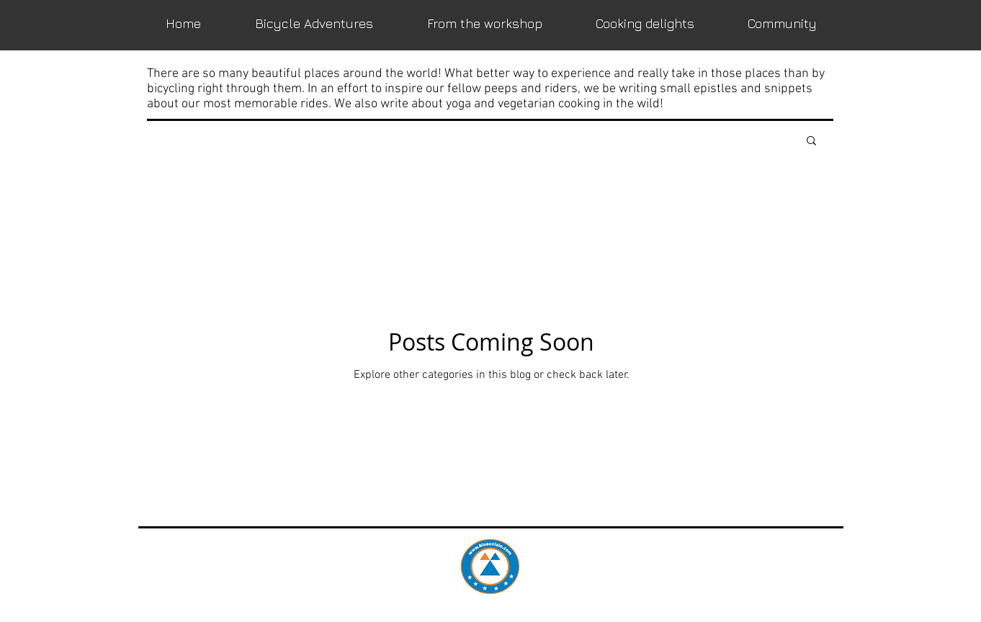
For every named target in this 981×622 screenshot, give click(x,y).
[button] (811, 141)
